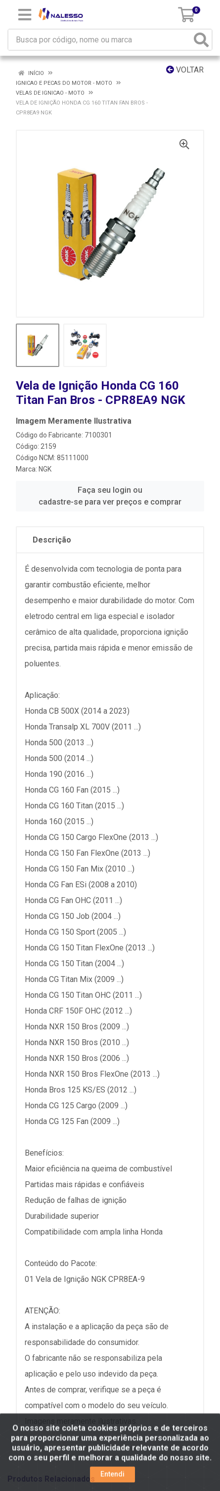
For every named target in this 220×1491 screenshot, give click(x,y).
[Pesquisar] (201, 40)
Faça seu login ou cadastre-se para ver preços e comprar (110, 496)
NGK (45, 469)
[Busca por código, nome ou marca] (99, 40)
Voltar (185, 69)
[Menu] (25, 15)
